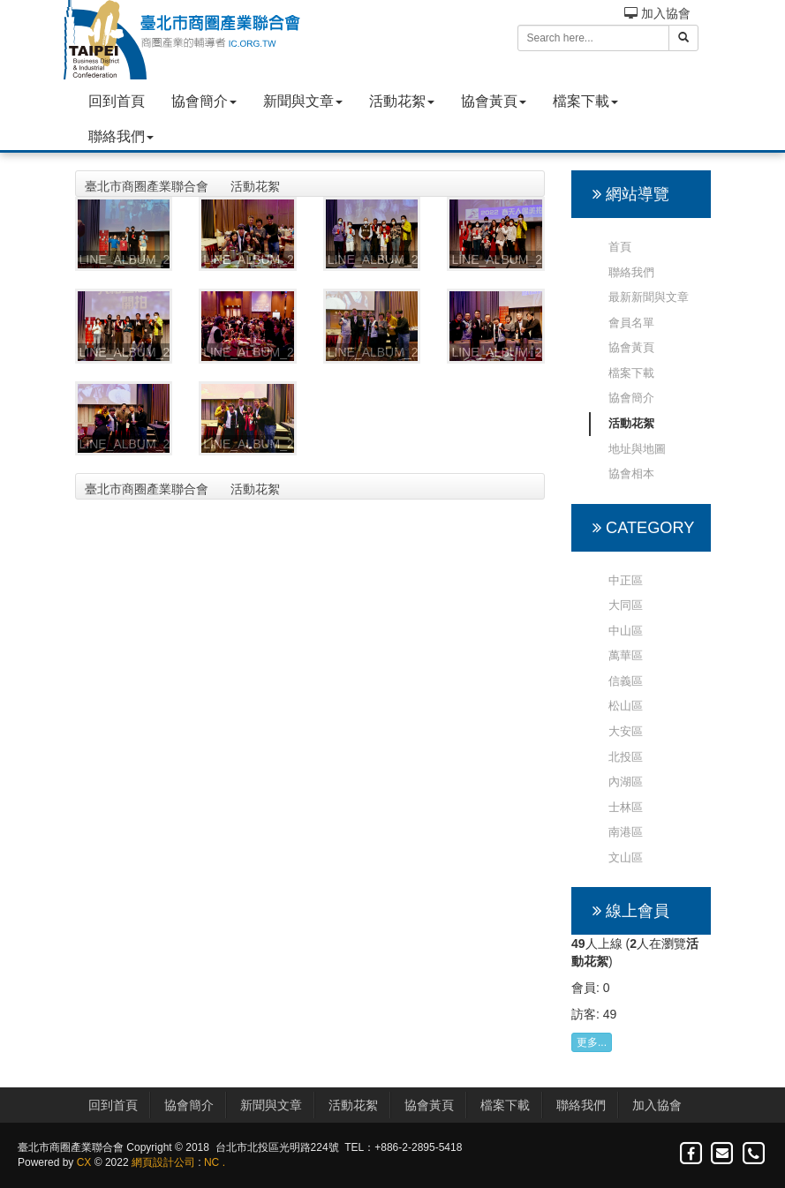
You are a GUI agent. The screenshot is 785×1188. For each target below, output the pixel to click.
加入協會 (657, 13)
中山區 (625, 630)
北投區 (625, 756)
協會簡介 (204, 101)
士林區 (625, 807)
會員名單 (631, 322)
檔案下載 (585, 101)
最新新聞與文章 (648, 297)
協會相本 (631, 473)
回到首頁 (116, 101)
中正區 (625, 580)
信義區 (625, 681)
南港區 (625, 831)
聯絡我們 (121, 136)
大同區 (625, 605)
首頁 (619, 246)
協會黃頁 (493, 101)
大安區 (625, 731)
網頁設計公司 (163, 1162)
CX (84, 1162)
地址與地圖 (637, 448)
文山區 (625, 857)
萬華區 (625, 655)
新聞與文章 (303, 101)
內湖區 (625, 781)
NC (211, 1162)
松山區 (625, 705)
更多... (592, 1042)
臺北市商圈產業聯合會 (146, 186)
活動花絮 (401, 101)
